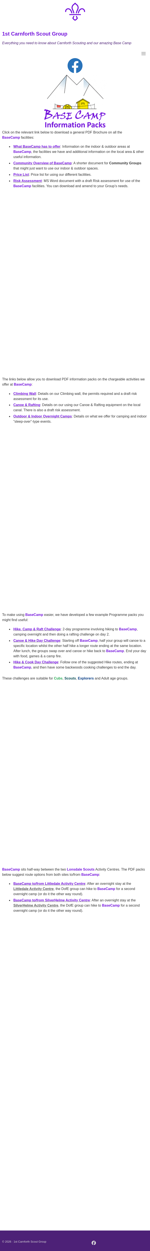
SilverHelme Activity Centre (35, 905)
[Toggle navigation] (143, 53)
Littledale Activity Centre (33, 889)
